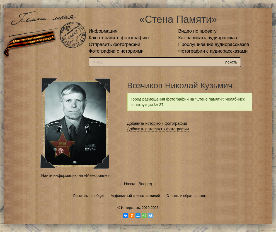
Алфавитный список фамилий (135, 196)
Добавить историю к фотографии (157, 123)
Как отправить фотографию (119, 37)
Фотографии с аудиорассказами (213, 51)
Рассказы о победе (88, 196)
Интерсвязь (130, 208)
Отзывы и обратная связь (187, 196)
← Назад (127, 184)
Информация (103, 31)
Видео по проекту (197, 31)
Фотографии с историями (116, 51)
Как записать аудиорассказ (207, 37)
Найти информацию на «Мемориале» (75, 175)
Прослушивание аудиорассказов (213, 44)
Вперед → (148, 184)
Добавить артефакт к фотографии (158, 129)
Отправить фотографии (114, 44)
